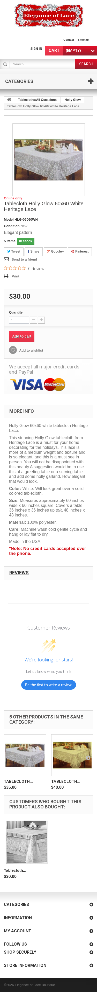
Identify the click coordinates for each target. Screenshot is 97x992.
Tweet (13, 251)
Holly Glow (73, 100)
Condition (12, 226)
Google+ (55, 251)
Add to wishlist (30, 350)
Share (33, 251)
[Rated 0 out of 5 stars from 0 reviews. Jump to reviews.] (25, 268)
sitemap (83, 39)
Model (9, 219)
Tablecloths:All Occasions (37, 100)
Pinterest (79, 251)
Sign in (36, 49)
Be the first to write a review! (48, 684)
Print (15, 276)
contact (68, 39)
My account (17, 930)
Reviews (19, 572)
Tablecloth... (18, 781)
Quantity (16, 312)
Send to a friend (24, 259)
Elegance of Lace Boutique (35, 985)
